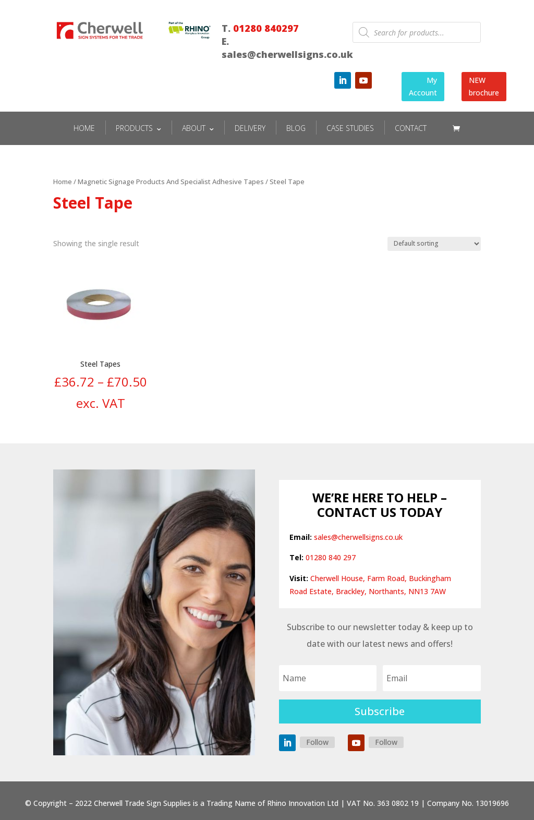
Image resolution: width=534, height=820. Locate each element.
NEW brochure (484, 86)
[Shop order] (434, 244)
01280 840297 (266, 28)
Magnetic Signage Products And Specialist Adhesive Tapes (171, 181)
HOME (84, 128)
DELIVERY (250, 128)
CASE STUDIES (350, 128)
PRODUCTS (134, 128)
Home (62, 181)
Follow (317, 742)
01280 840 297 (331, 557)
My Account (423, 86)
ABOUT (193, 128)
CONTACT (411, 128)
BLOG (296, 128)
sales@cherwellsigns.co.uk (358, 537)
